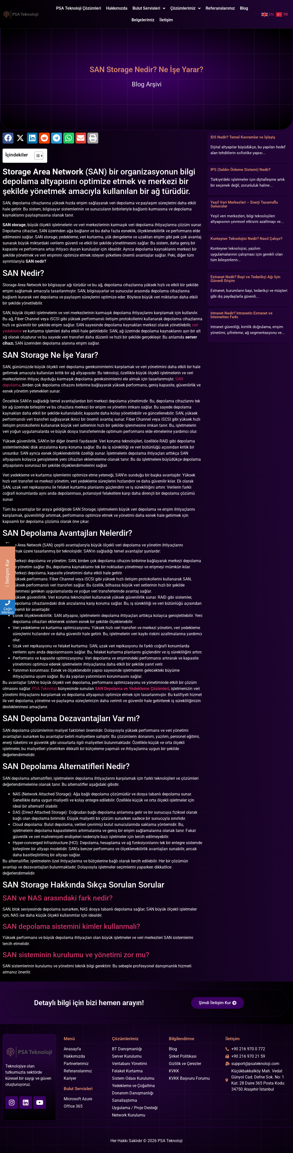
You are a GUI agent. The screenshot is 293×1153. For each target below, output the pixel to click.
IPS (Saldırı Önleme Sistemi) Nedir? (240, 169)
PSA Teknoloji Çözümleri (78, 8)
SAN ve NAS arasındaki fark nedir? (58, 898)
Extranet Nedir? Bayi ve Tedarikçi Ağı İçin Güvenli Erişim (245, 279)
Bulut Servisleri (149, 8)
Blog (244, 8)
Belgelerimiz (143, 19)
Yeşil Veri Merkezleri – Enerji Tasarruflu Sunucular (244, 204)
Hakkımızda (116, 8)
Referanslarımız (220, 8)
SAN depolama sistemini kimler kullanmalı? (71, 926)
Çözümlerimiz (185, 8)
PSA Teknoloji (44, 688)
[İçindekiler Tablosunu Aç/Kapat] (36, 155)
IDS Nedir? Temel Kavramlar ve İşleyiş (242, 137)
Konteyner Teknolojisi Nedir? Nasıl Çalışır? (246, 238)
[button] (8, 138)
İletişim (166, 19)
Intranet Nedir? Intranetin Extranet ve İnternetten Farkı (241, 315)
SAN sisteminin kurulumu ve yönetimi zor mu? (76, 955)
